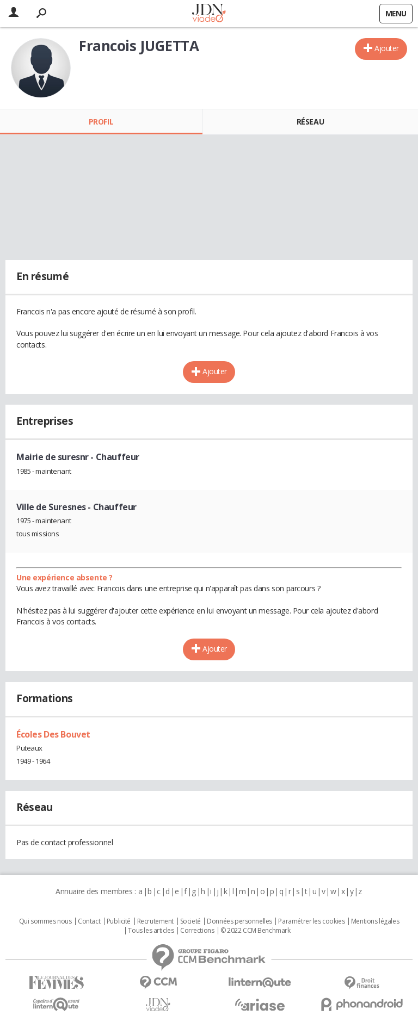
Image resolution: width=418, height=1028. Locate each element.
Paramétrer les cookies (311, 921)
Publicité (119, 921)
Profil (101, 121)
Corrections (197, 930)
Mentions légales (375, 921)
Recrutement (155, 921)
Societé (190, 921)
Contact (89, 921)
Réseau (310, 121)
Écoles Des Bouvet (53, 734)
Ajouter (386, 48)
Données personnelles (239, 921)
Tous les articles (151, 930)
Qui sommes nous (45, 921)
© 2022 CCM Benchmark (255, 930)
